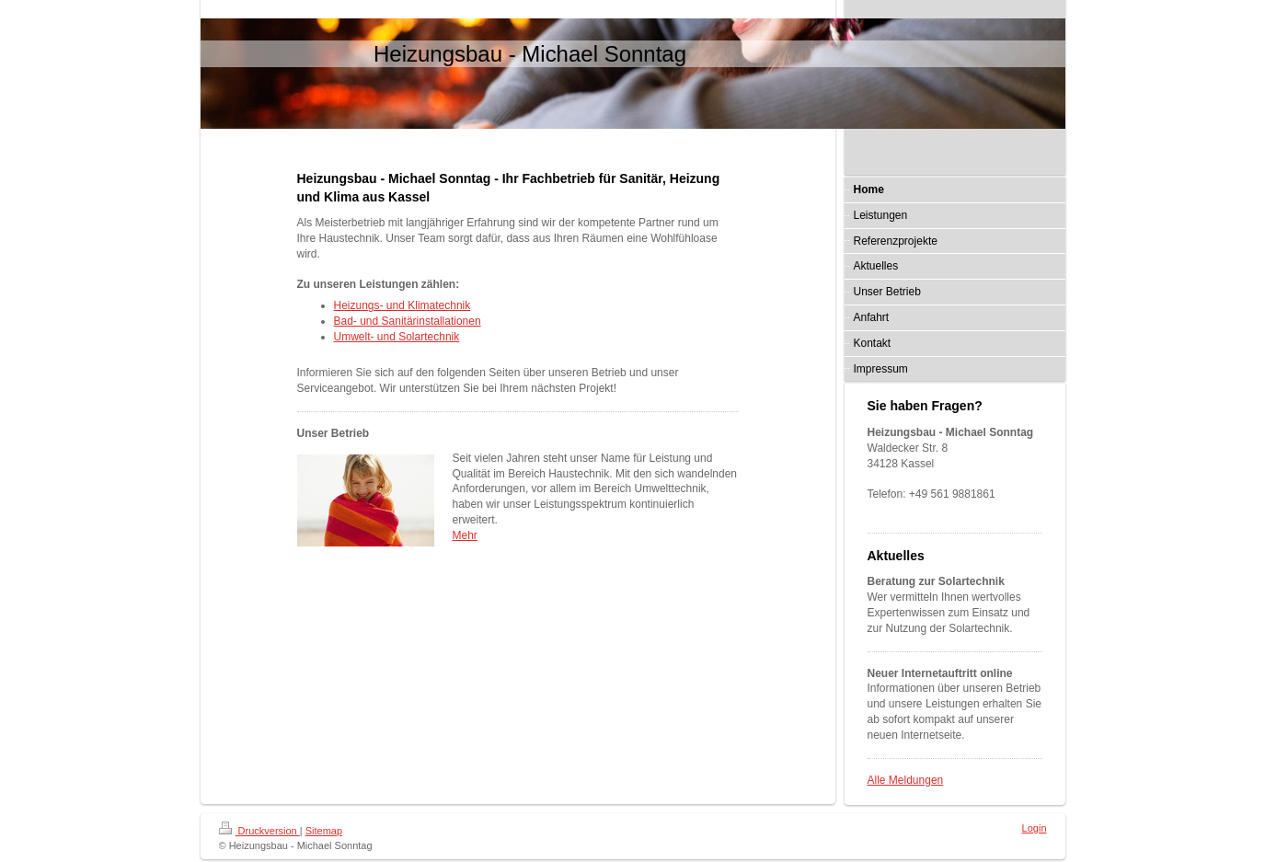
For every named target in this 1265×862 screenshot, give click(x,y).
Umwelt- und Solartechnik (397, 336)
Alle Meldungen (906, 780)
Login (1034, 827)
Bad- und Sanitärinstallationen (407, 321)
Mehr (465, 535)
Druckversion (259, 830)
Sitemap (323, 830)
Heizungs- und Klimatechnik (402, 305)
